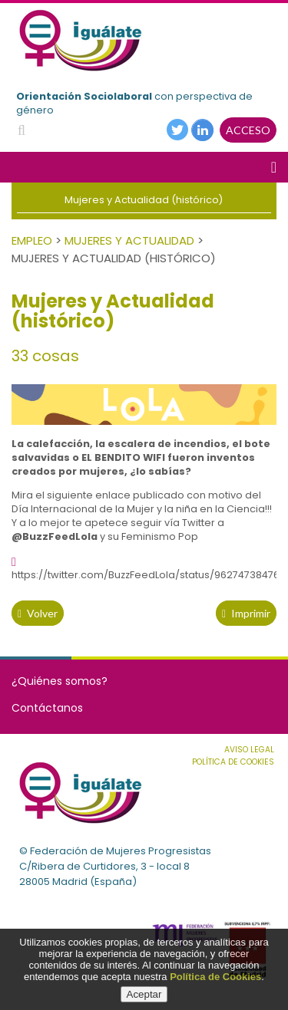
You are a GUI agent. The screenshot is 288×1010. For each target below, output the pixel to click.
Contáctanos (47, 708)
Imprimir (246, 613)
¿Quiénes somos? (60, 681)
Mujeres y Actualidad (129, 240)
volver (38, 613)
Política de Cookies (215, 976)
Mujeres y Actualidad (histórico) (144, 199)
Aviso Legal (249, 749)
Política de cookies (233, 762)
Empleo (32, 240)
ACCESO (248, 130)
